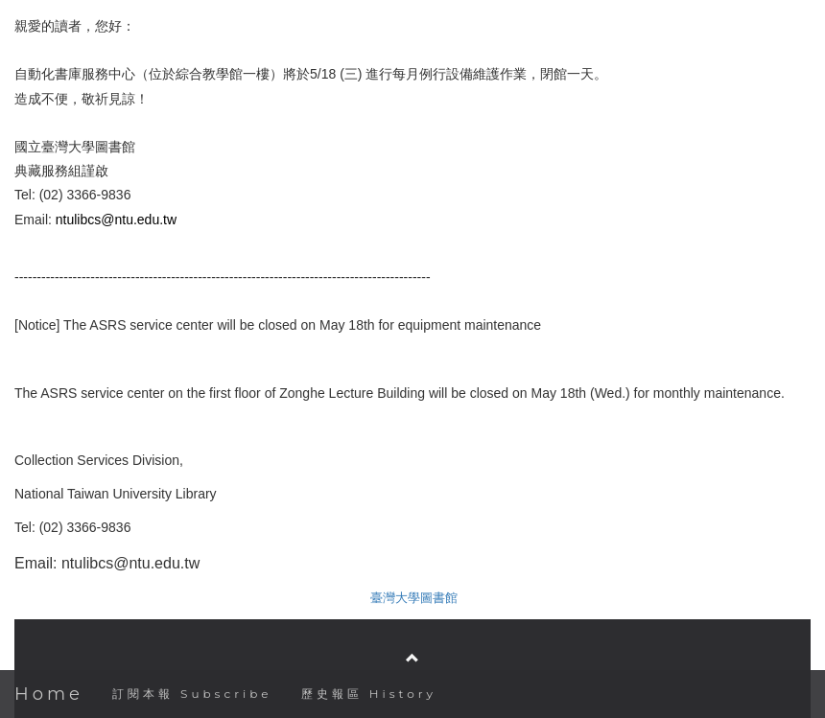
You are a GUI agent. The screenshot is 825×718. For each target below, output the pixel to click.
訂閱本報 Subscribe (192, 693)
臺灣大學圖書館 (414, 598)
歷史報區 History (368, 693)
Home (48, 694)
